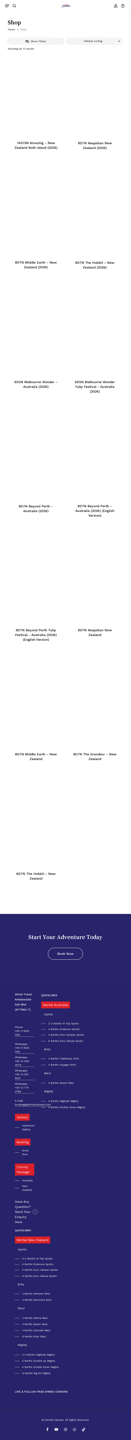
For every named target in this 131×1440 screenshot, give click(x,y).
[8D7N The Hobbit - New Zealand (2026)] (95, 216)
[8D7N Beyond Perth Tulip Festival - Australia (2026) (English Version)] (36, 583)
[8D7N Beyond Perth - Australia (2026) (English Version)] (95, 459)
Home (11, 29)
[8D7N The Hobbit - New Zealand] (36, 827)
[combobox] (94, 41)
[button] (7, 6)
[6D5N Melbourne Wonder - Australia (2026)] (36, 335)
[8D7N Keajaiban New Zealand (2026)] (95, 96)
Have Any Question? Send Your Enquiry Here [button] (23, 1212)
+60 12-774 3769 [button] (22, 1089)
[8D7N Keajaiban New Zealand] (95, 583)
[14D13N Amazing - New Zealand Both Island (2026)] (36, 96)
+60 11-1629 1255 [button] (22, 1032)
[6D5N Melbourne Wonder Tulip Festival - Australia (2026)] (95, 335)
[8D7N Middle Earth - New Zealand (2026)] (36, 216)
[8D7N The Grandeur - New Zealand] (95, 707)
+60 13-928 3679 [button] (22, 1063)
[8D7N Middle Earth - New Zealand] (36, 707)
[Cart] (121, 5)
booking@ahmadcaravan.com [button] (33, 1104)
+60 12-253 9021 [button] (21, 1076)
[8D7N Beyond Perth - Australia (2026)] (36, 459)
